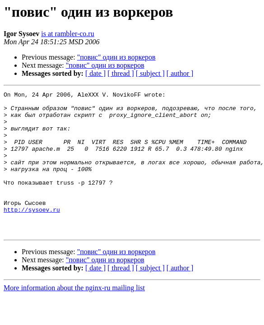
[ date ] (95, 73)
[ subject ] (150, 73)
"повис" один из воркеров (116, 57)
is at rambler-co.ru (67, 33)
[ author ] (180, 73)
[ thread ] (120, 73)
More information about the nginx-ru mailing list (74, 316)
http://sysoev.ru (32, 234)
